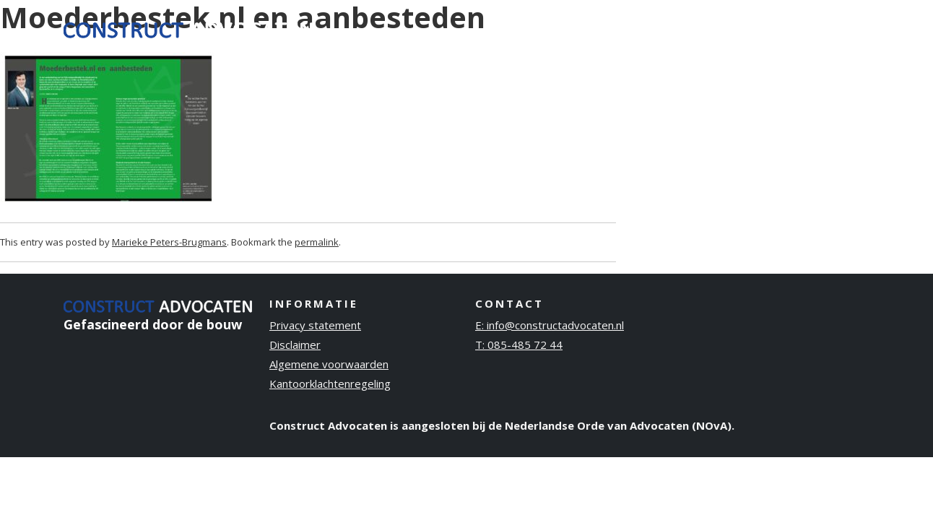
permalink (317, 241)
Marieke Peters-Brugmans (169, 241)
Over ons (679, 28)
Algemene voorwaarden (329, 364)
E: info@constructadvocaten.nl (549, 325)
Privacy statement (315, 325)
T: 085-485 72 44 (519, 344)
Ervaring (607, 28)
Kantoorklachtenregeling (330, 383)
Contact (835, 28)
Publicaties (758, 28)
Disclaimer (295, 344)
